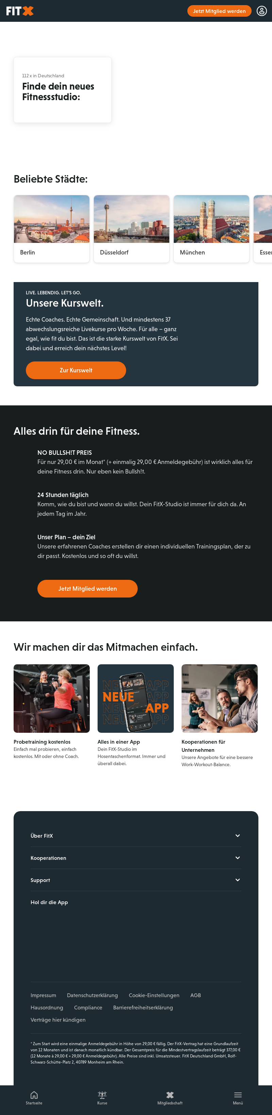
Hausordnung (47, 1007)
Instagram (52, 958)
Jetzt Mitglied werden (87, 588)
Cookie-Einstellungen (154, 995)
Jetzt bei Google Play (80, 935)
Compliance (88, 1007)
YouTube (68, 958)
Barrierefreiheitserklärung (143, 1007)
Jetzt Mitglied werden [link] (219, 11)
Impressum (43, 995)
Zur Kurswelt (76, 370)
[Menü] (238, 1097)
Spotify (99, 958)
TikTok (83, 958)
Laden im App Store (80, 920)
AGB (195, 995)
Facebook (36, 958)
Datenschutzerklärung (92, 995)
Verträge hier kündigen (58, 1020)
